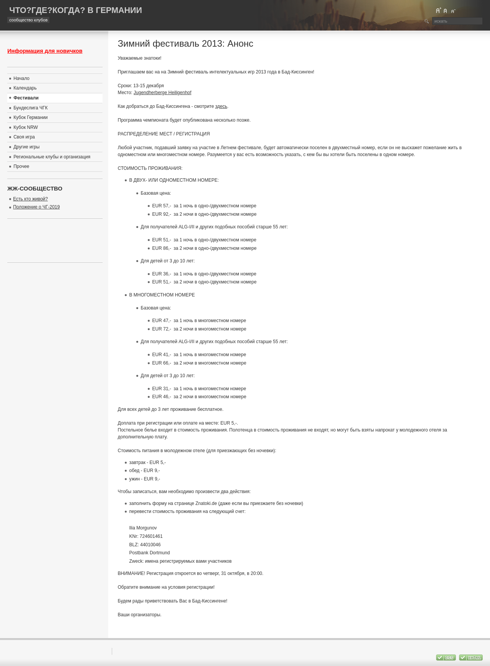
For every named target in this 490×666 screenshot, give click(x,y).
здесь (221, 106)
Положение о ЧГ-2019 (36, 207)
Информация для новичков (44, 51)
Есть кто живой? (30, 199)
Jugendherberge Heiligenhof (162, 92)
